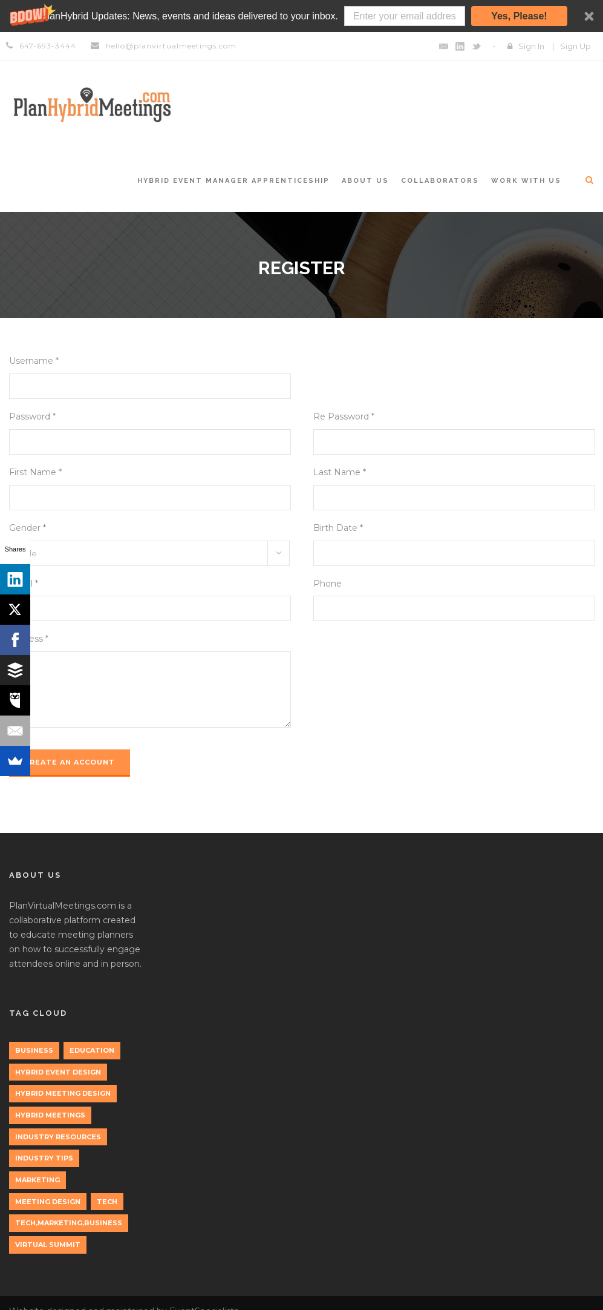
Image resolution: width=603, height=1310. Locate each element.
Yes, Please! (519, 16)
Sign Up (575, 46)
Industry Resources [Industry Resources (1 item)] (58, 1137)
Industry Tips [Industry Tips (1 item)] (44, 1158)
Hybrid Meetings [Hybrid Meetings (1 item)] (50, 1115)
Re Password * (343, 416)
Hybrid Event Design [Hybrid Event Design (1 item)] (58, 1072)
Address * (28, 638)
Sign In (531, 46)
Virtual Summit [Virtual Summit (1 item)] (47, 1244)
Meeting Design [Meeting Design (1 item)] (47, 1201)
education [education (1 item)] (92, 1050)
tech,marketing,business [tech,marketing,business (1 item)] (68, 1223)
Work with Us (526, 181)
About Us (365, 181)
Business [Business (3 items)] (34, 1050)
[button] (301, 16)
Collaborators (440, 181)
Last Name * (339, 472)
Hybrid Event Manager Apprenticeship (233, 181)
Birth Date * (338, 527)
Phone (327, 583)
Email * (23, 583)
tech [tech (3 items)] (107, 1201)
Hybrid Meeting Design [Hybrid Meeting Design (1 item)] (63, 1093)
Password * (32, 416)
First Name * (35, 472)
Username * (34, 360)
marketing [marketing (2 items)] (37, 1180)
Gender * (27, 527)
